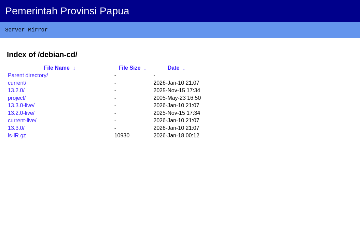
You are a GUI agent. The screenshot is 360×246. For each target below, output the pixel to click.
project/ (17, 99)
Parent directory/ (28, 77)
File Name (57, 69)
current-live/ (22, 122)
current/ (17, 84)
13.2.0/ (16, 92)
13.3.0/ (16, 129)
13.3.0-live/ (21, 107)
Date (174, 69)
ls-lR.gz (17, 137)
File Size (129, 69)
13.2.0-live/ (21, 114)
